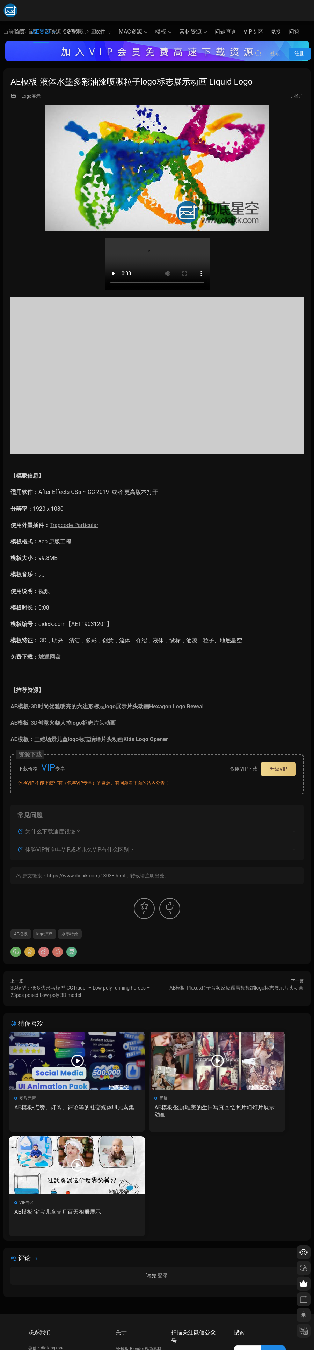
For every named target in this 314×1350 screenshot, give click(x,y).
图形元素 (29, 1098)
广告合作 (124, 1313)
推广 (299, 96)
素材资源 (190, 31)
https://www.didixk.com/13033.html (86, 875)
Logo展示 (31, 96)
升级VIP (278, 769)
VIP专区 (254, 31)
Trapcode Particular (74, 525)
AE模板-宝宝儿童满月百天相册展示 (256, 1111)
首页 (19, 31)
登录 (163, 1174)
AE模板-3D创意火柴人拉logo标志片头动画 (63, 723)
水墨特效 (69, 934)
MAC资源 (130, 31)
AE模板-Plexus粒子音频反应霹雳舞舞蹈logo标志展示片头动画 (236, 988)
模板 (160, 31)
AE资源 (41, 31)
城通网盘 (49, 657)
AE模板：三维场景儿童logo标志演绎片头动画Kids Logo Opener (89, 739)
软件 (100, 31)
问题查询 (225, 31)
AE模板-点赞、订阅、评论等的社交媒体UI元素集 (56, 1111)
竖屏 (125, 1098)
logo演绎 (44, 934)
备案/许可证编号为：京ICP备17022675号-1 (157, 1332)
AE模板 (21, 934)
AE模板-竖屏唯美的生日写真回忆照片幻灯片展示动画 (156, 1111)
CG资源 (72, 31)
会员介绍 (124, 1293)
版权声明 (124, 1303)
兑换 (276, 31)
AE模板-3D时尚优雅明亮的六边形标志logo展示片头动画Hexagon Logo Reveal (107, 706)
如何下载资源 (128, 1282)
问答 (294, 31)
